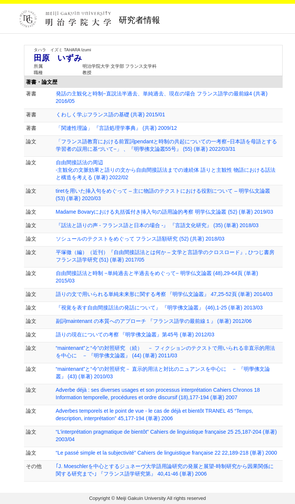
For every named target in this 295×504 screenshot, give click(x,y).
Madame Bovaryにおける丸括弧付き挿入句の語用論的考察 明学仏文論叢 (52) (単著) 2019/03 (164, 212)
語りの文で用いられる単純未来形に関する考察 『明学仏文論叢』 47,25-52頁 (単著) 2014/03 (164, 294)
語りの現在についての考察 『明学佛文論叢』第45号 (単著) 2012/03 (135, 334)
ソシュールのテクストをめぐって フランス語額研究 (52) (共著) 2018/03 (140, 239)
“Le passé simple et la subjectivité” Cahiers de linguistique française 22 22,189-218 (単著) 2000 (166, 453)
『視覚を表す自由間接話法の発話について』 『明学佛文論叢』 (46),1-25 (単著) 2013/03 (159, 308)
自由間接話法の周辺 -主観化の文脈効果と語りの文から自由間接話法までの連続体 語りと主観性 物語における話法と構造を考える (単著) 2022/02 (166, 169)
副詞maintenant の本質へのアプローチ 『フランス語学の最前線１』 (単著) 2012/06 (154, 321)
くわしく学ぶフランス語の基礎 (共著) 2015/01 (110, 114)
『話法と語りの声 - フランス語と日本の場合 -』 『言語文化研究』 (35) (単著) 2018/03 (157, 225)
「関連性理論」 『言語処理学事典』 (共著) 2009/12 (116, 128)
